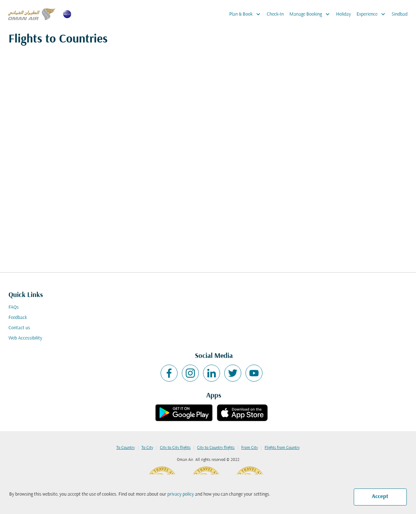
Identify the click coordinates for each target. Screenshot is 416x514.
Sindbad (400, 14)
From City (249, 448)
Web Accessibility (25, 338)
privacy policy (180, 494)
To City (147, 448)
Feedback (17, 317)
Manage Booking (311, 14)
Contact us (19, 328)
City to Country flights (216, 448)
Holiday (343, 14)
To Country (125, 448)
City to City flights (175, 448)
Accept (380, 496)
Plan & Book (246, 14)
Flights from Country (282, 448)
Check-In (275, 14)
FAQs (13, 307)
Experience (373, 14)
